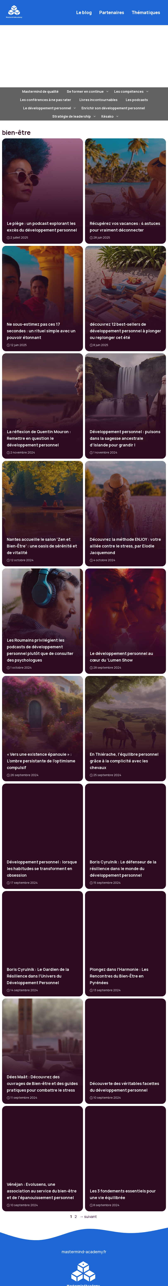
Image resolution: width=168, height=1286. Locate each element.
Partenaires (111, 12)
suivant (88, 1216)
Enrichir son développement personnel (113, 108)
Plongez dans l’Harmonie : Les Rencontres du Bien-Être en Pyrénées (119, 976)
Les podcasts (137, 100)
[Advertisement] (84, 56)
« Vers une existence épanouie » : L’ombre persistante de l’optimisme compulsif (41, 761)
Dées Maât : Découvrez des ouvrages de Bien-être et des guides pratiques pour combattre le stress (42, 1083)
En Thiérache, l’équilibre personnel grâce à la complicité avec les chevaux (124, 761)
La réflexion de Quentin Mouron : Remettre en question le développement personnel (39, 438)
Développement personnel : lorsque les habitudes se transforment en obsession (42, 868)
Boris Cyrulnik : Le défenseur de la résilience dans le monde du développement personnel (123, 868)
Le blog (84, 12)
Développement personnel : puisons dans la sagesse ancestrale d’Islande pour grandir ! (125, 438)
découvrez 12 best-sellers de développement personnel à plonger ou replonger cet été (125, 331)
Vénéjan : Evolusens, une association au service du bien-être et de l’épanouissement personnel (42, 1191)
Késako (110, 116)
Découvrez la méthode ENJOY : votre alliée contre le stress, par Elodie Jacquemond (125, 545)
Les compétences (132, 91)
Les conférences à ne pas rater (45, 100)
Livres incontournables (98, 100)
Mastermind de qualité (40, 91)
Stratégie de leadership (74, 116)
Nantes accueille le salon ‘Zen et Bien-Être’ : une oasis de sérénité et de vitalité (42, 545)
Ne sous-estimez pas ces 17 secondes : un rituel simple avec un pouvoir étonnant (41, 331)
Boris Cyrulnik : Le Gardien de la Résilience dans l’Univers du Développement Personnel (38, 976)
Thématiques (146, 12)
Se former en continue (88, 91)
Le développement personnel (50, 108)
